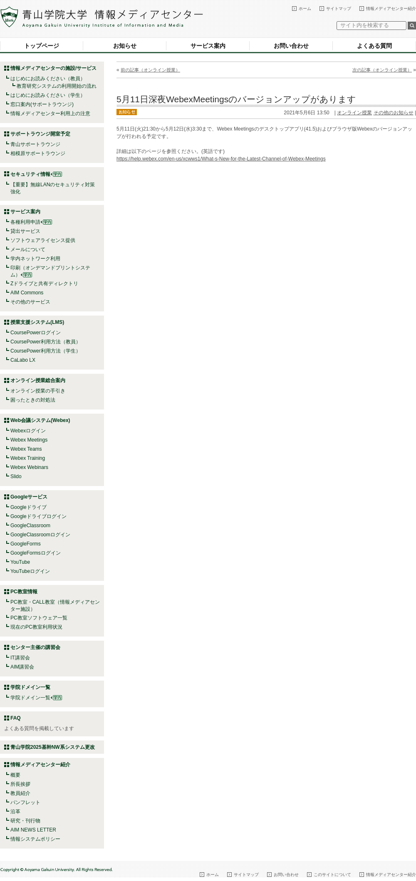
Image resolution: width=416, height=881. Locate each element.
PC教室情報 (23, 592)
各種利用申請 (25, 222)
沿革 (15, 811)
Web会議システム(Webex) (40, 420)
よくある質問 (374, 45)
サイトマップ (338, 8)
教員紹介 (20, 793)
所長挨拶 (20, 784)
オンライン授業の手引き (37, 391)
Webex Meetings (28, 440)
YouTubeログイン (30, 571)
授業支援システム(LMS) (37, 322)
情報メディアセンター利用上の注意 (50, 113)
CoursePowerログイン (35, 333)
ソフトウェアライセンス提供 (42, 240)
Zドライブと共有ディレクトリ (44, 283)
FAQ (15, 718)
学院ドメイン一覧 (36, 698)
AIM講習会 (22, 667)
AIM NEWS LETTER (33, 830)
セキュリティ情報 (36, 174)
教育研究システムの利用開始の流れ (57, 86)
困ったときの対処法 (32, 400)
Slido (16, 476)
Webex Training (27, 458)
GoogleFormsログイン (35, 553)
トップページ (41, 45)
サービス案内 (208, 45)
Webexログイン (28, 431)
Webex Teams (26, 449)
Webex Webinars (29, 467)
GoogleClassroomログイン (40, 535)
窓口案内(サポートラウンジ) (42, 104)
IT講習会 (20, 658)
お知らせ (124, 45)
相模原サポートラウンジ (37, 153)
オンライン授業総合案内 (37, 380)
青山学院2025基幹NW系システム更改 (52, 747)
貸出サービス (25, 231)
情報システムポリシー (35, 839)
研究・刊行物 (25, 821)
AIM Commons (26, 293)
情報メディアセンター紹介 (391, 8)
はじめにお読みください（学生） (47, 95)
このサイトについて (332, 874)
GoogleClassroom (30, 525)
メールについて (27, 249)
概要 (15, 775)
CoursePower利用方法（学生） (45, 351)
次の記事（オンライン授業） (382, 69)
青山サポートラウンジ (35, 144)
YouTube (20, 562)
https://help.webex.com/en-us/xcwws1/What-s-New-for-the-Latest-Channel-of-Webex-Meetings (221, 159)
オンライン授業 (354, 113)
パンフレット (25, 802)
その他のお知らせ (394, 113)
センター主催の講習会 (35, 647)
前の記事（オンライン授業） (150, 69)
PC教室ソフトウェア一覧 (38, 618)
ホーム (305, 8)
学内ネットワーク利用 (35, 259)
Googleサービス (28, 497)
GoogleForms (25, 544)
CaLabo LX (22, 360)
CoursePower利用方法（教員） (45, 342)
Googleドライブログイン (38, 516)
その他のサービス (30, 302)
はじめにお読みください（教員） (47, 78)
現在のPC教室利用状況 (36, 627)
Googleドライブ (28, 507)
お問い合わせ (291, 45)
